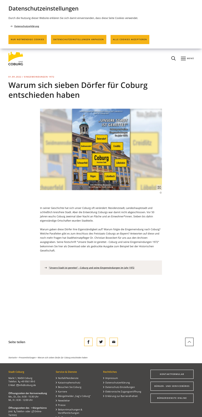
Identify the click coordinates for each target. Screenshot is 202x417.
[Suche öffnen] (173, 58)
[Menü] (187, 58)
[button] (101, 149)
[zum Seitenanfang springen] (189, 342)
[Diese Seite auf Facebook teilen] (88, 342)
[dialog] (101, 24)
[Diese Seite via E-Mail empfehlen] (113, 342)
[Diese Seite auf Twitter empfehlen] (101, 342)
